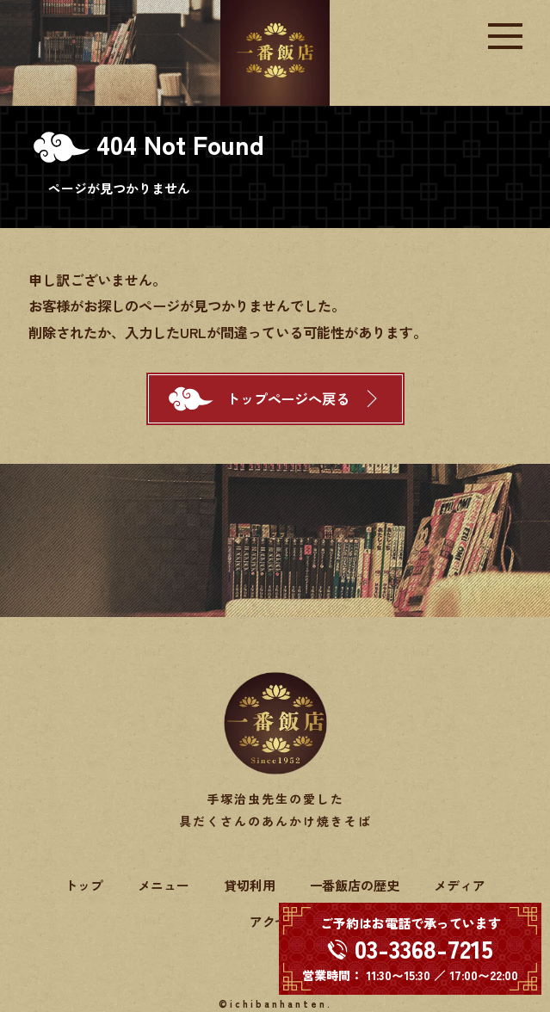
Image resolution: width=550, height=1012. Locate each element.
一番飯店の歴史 (355, 885)
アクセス (275, 921)
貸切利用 (249, 885)
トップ (84, 885)
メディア (459, 885)
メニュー (163, 885)
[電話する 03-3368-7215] (410, 949)
